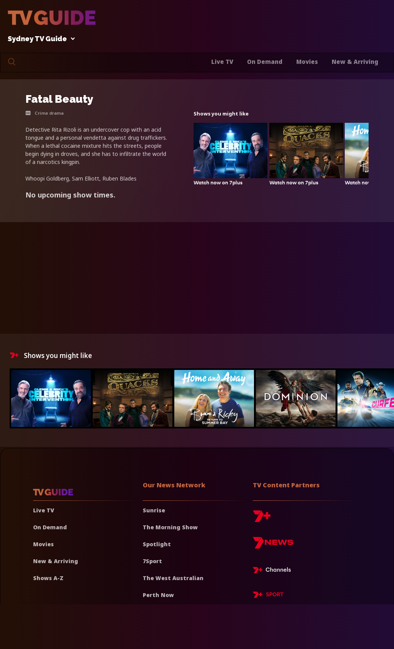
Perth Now (158, 595)
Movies (307, 61)
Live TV (222, 61)
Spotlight (157, 544)
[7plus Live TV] (274, 571)
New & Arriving (355, 61)
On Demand (264, 61)
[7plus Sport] (268, 596)
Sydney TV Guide (39, 39)
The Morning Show (170, 527)
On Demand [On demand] (50, 527)
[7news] (273, 545)
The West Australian (173, 578)
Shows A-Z (48, 578)
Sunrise (154, 510)
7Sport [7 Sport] (152, 561)
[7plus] (261, 519)
